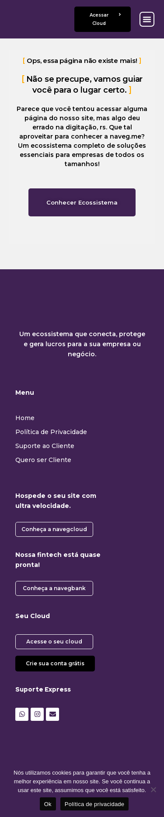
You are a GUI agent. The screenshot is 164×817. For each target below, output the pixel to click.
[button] (147, 19)
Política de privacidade (95, 804)
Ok (48, 804)
